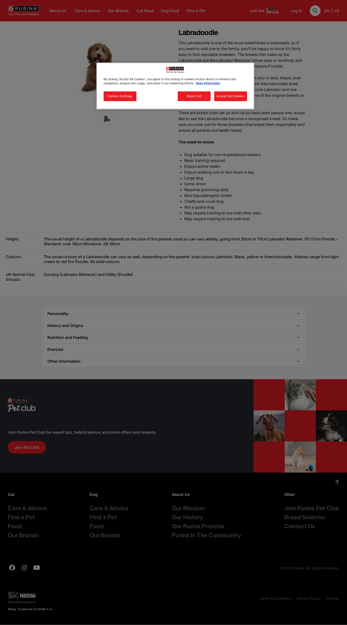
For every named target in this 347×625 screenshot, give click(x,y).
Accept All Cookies (230, 96)
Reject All (194, 96)
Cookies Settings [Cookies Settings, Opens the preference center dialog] (120, 96)
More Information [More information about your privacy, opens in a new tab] (208, 83)
